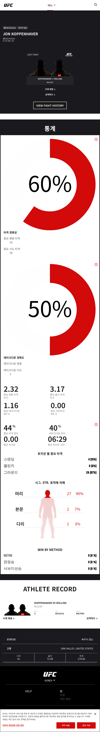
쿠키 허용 (66, 725)
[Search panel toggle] (95, 4)
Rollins (61, 603)
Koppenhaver (43, 603)
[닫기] (95, 714)
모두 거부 (86, 725)
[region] (50, 720)
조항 (62, 695)
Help (28, 691)
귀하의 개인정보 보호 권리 (13, 725)
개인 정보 (65, 699)
